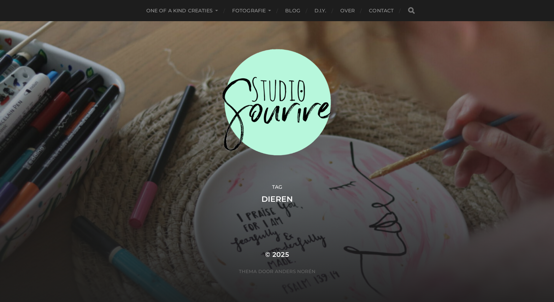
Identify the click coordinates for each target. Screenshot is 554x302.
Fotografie (249, 10)
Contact (381, 10)
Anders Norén (295, 271)
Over (347, 10)
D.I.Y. (320, 10)
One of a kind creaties (179, 10)
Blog (292, 10)
